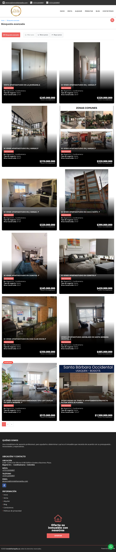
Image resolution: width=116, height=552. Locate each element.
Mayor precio (57, 35)
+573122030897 (38, 3)
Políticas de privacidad (12, 510)
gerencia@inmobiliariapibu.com (16, 3)
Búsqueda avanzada (13, 20)
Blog (98, 11)
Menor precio (43, 35)
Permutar (89, 11)
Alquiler (78, 11)
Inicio (62, 11)
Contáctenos (108, 11)
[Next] (12, 424)
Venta (69, 11)
